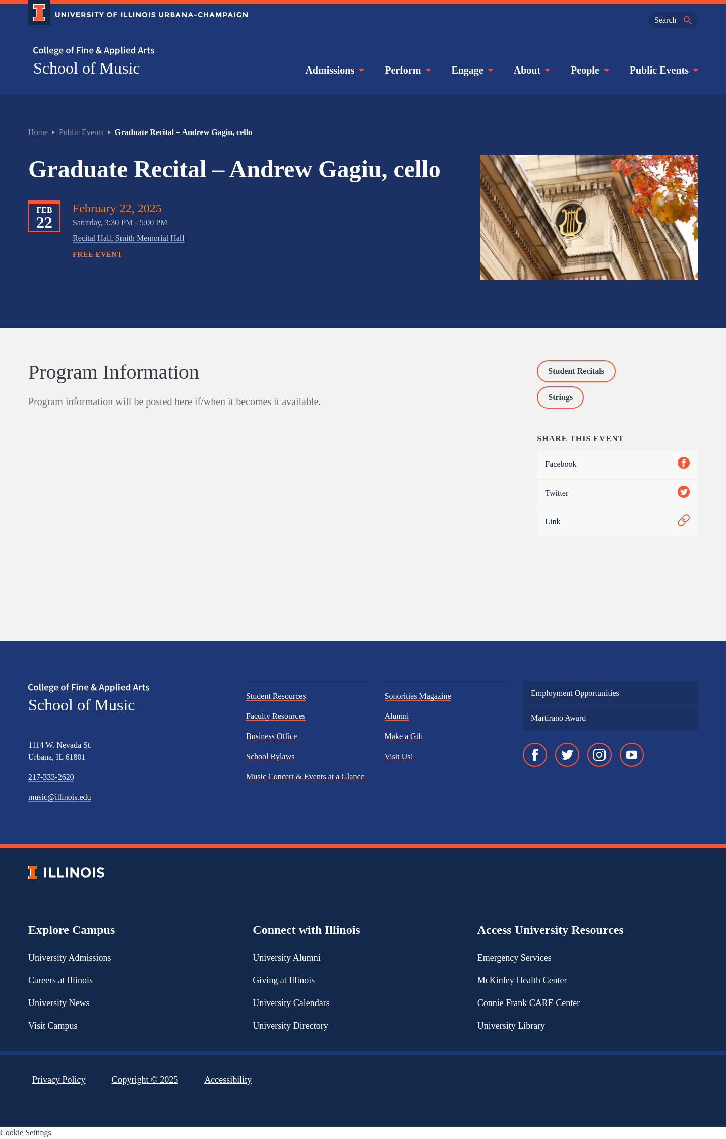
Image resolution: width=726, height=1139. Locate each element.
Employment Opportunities (575, 693)
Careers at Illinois (60, 980)
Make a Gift (404, 736)
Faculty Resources (276, 716)
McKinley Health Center (522, 980)
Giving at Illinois (284, 980)
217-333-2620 (51, 777)
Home (38, 132)
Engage (471, 70)
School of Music (86, 68)
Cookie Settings (25, 1132)
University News (58, 1003)
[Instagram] (599, 755)
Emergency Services (514, 958)
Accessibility (228, 1080)
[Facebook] (535, 755)
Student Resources (276, 696)
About (531, 70)
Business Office (271, 736)
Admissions (333, 70)
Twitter (617, 493)
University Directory (290, 1026)
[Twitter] (567, 755)
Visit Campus (52, 1026)
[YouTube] (632, 755)
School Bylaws (270, 756)
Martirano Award (558, 718)
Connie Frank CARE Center (528, 1003)
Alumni (397, 716)
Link (617, 522)
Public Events (663, 70)
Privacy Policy (59, 1080)
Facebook (617, 465)
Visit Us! (399, 756)
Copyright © (145, 1080)
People (589, 70)
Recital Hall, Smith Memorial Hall (129, 238)
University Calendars (291, 1003)
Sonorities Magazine (418, 696)
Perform (407, 70)
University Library (511, 1026)
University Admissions (69, 958)
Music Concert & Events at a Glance (305, 776)
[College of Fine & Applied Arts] (134, 51)
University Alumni (287, 958)
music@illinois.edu (59, 797)
